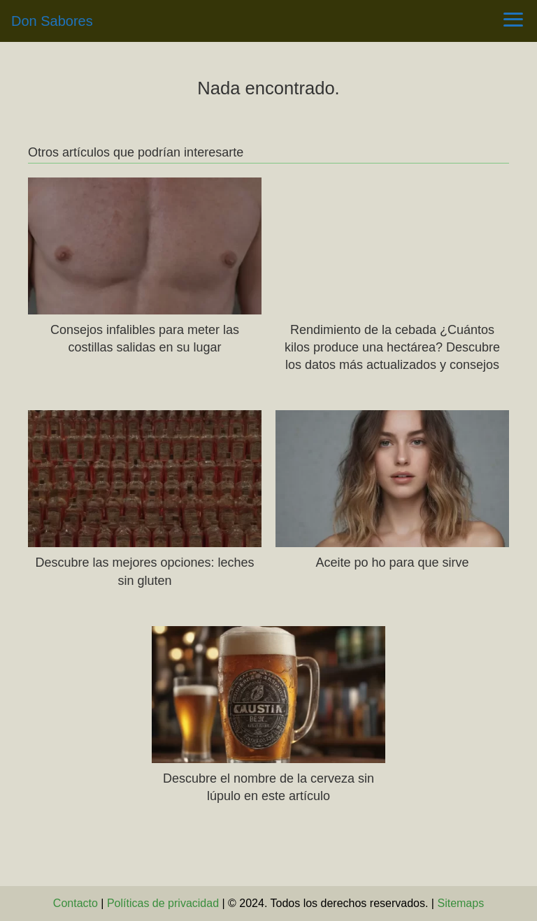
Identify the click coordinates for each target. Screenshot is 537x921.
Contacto (75, 903)
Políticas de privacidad (163, 903)
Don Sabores (52, 21)
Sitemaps (460, 903)
